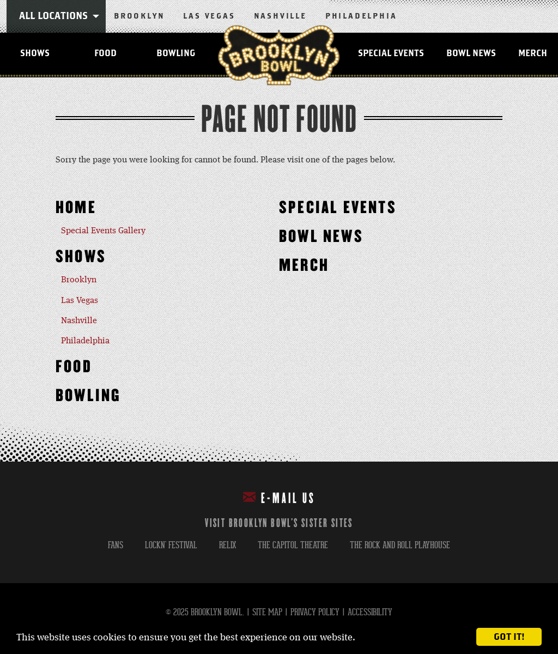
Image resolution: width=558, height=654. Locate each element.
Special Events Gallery (103, 231)
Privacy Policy (314, 612)
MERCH (304, 265)
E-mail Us (279, 498)
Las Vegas (209, 16)
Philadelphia (361, 16)
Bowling (175, 53)
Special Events (391, 53)
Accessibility (370, 612)
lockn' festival (171, 545)
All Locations (53, 16)
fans (115, 545)
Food (105, 53)
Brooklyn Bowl (278, 55)
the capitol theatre (293, 545)
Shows (35, 53)
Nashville (280, 16)
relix (227, 545)
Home (76, 207)
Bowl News (471, 53)
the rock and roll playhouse (400, 545)
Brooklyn (139, 16)
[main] (279, 269)
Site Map (267, 612)
